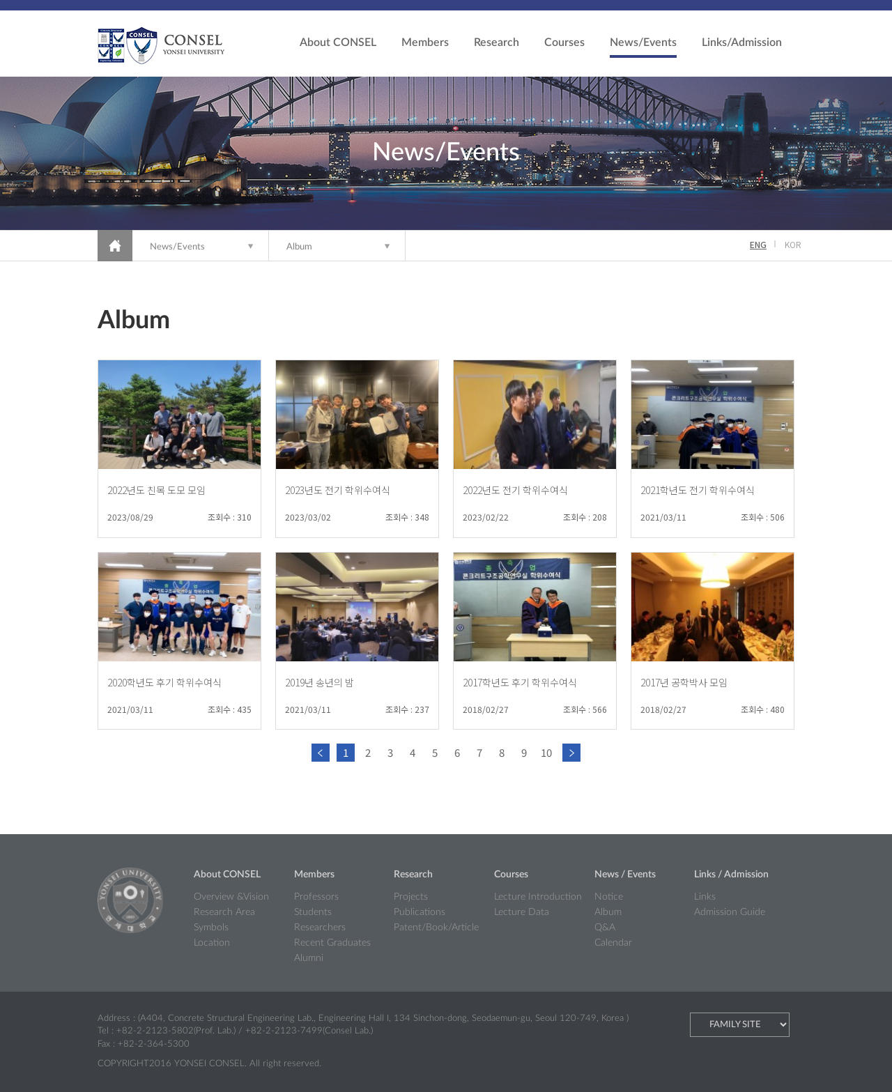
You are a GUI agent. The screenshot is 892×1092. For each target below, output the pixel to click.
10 (546, 752)
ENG (758, 244)
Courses (564, 42)
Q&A (604, 927)
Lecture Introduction (538, 897)
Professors (316, 897)
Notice (608, 897)
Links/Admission (742, 42)
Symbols (211, 927)
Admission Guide (729, 912)
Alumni (308, 958)
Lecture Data (521, 912)
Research (496, 42)
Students (313, 912)
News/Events (643, 42)
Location (212, 943)
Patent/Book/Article (436, 927)
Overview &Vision (231, 897)
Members (425, 42)
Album (299, 247)
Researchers (320, 927)
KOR (793, 244)
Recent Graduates (332, 943)
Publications (419, 912)
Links (705, 897)
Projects (411, 897)
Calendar (613, 943)
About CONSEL (338, 42)
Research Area (224, 912)
